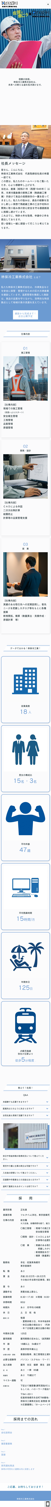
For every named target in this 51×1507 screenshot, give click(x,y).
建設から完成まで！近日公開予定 (25, 314)
